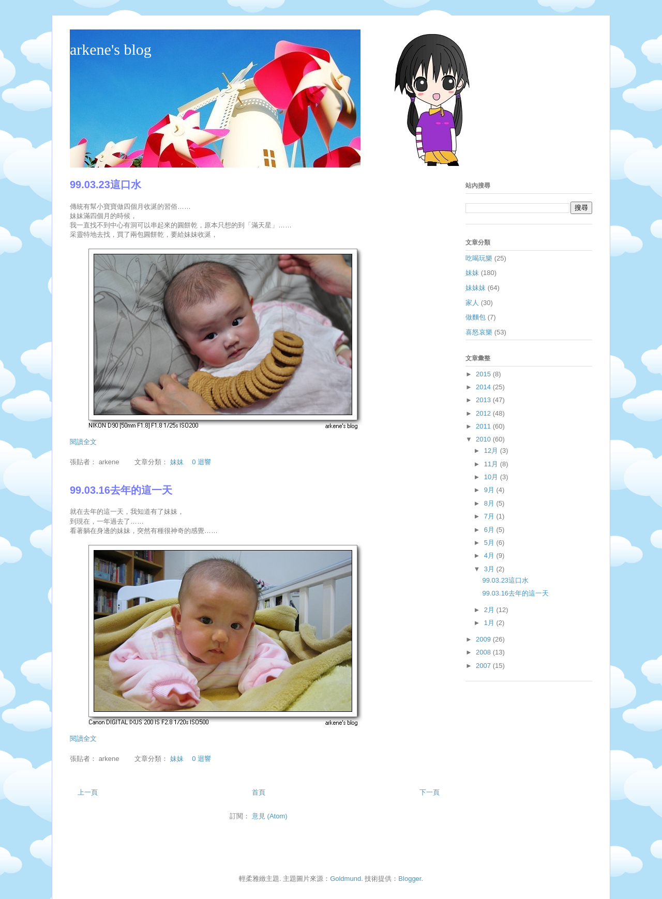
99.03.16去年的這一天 (121, 490)
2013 (484, 400)
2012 (484, 413)
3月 (490, 569)
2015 (484, 374)
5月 (490, 542)
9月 (490, 490)
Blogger (409, 878)
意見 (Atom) (270, 816)
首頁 (258, 792)
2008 (484, 652)
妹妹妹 (475, 288)
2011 (484, 426)
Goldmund (345, 878)
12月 (492, 450)
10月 (492, 477)
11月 (492, 464)
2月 (490, 610)
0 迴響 (201, 462)
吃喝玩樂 (478, 258)
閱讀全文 (83, 442)
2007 (484, 665)
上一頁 (88, 792)
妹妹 (177, 462)
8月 (490, 503)
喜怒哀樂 (478, 332)
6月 (490, 530)
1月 (490, 623)
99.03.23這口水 (105, 184)
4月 (490, 555)
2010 (484, 439)
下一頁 (429, 792)
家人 (472, 303)
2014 (484, 387)
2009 (484, 639)
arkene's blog (111, 49)
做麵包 (475, 317)
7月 (490, 516)
